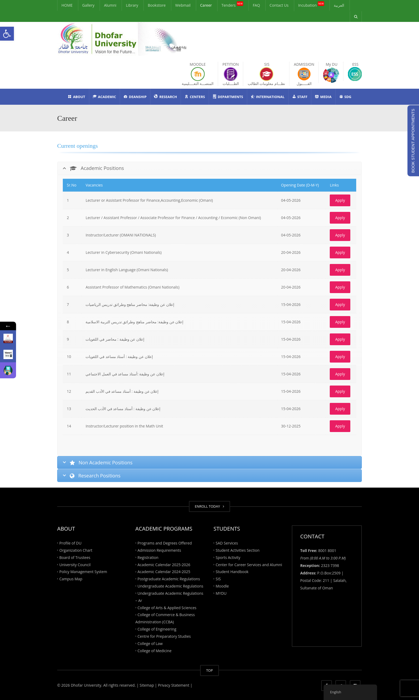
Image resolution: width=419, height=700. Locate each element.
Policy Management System (83, 571)
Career (206, 5)
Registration (148, 557)
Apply (340, 200)
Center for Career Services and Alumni (249, 564)
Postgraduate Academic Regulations (169, 578)
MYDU (221, 593)
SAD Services (227, 543)
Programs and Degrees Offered (165, 543)
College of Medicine (155, 650)
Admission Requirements (159, 550)
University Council (75, 564)
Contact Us (279, 5)
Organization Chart (75, 550)
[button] (7, 34)
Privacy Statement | (174, 685)
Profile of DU (70, 543)
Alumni (110, 5)
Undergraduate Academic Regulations (170, 586)
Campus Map (70, 578)
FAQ (256, 5)
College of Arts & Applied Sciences (167, 607)
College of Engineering (157, 629)
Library (132, 5)
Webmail (183, 5)
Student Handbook (232, 571)
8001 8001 (327, 550)
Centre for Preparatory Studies (164, 636)
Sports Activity (228, 557)
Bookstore (157, 5)
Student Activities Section (237, 550)
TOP (209, 670)
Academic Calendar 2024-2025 (164, 571)
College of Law (150, 643)
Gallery (88, 5)
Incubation (311, 5)
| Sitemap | (147, 685)
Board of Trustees (74, 557)
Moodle (222, 586)
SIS (218, 578)
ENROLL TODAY (209, 506)
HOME (67, 5)
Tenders (232, 5)
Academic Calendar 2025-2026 (164, 564)
